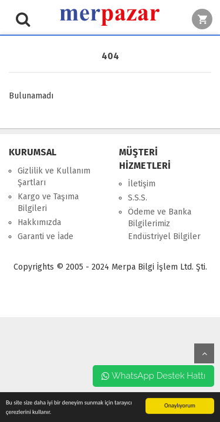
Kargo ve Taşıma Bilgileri (48, 202)
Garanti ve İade (45, 236)
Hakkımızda (39, 222)
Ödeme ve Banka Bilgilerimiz (159, 218)
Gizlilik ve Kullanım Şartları (54, 177)
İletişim (141, 184)
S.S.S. (137, 198)
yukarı (204, 353)
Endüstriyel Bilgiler (164, 236)
